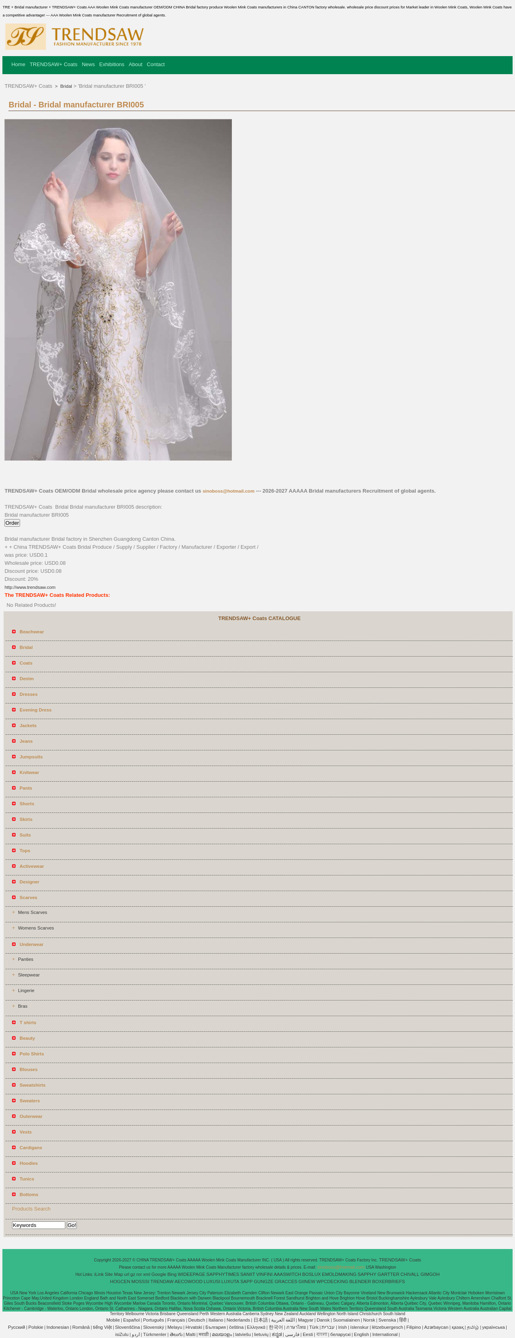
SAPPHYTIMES (222, 1274)
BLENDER (360, 1281)
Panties (25, 959)
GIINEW (306, 1281)
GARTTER (389, 1274)
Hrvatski (193, 1327)
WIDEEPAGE (191, 1274)
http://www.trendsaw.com (29, 587)
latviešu (243, 1334)
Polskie (35, 1327)
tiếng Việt (102, 1327)
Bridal (65, 86)
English (361, 1334)
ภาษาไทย (296, 1327)
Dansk (323, 1320)
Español (131, 1320)
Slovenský (153, 1327)
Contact (156, 64)
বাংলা (321, 1334)
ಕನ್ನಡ (277, 1334)
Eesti (308, 1334)
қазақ (458, 1327)
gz (133, 1274)
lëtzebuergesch (387, 1327)
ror (139, 1274)
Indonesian (57, 1327)
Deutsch (196, 1320)
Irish (342, 1327)
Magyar (305, 1320)
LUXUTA (230, 1281)
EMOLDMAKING (339, 1274)
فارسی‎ (292, 1334)
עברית (328, 1327)
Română (81, 1327)
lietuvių (261, 1334)
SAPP (246, 1281)
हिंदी (402, 1320)
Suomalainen (346, 1320)
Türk (313, 1327)
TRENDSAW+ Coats (53, 64)
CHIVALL (409, 1274)
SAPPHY (367, 1274)
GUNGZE (264, 1281)
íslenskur (359, 1327)
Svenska (387, 1320)
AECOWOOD (189, 1281)
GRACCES (286, 1281)
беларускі (340, 1334)
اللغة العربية (283, 1320)
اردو (136, 1334)
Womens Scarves (36, 928)
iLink (99, 1274)
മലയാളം (222, 1334)
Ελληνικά (256, 1327)
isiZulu (122, 1334)
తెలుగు (176, 1334)
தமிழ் (473, 1327)
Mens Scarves (32, 912)
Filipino (413, 1327)
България (215, 1327)
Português (153, 1320)
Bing (172, 1274)
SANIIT (247, 1274)
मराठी (204, 1334)
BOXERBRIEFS (388, 1281)
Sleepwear (29, 974)
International (385, 1334)
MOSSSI (140, 1281)
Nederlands (238, 1320)
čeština (236, 1327)
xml (146, 1274)
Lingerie (26, 990)
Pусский (16, 1327)
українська (493, 1327)
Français (176, 1320)
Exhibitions (112, 64)
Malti (190, 1334)
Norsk (369, 1320)
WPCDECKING (332, 1281)
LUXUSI (212, 1281)
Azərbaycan (436, 1327)
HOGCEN (120, 1281)
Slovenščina (127, 1327)
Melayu (174, 1327)
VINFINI (264, 1274)
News (88, 64)
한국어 (276, 1327)
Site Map (114, 1274)
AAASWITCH (287, 1274)
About (136, 64)
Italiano (215, 1320)
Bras (23, 1006)
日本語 (260, 1320)
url (126, 1274)
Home (18, 64)
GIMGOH (430, 1274)
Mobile (113, 1320)
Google (158, 1274)
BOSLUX (311, 1274)
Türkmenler (154, 1334)
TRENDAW (162, 1281)
